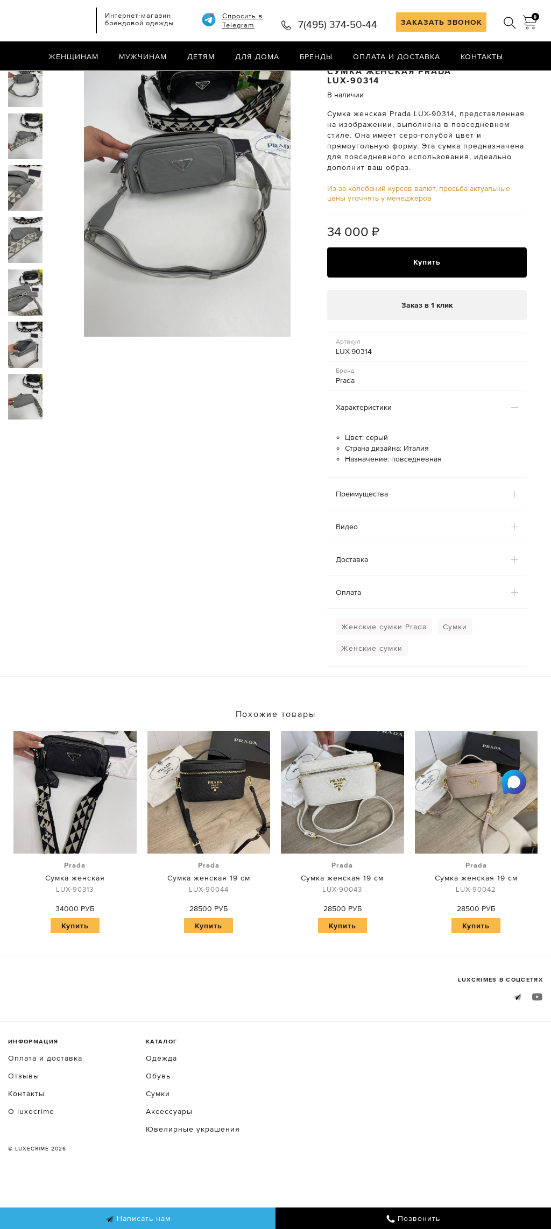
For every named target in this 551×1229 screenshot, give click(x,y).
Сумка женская (75, 921)
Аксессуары (169, 1154)
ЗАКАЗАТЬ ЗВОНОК (441, 22)
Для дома (257, 56)
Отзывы (23, 1118)
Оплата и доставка (396, 56)
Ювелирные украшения (193, 1172)
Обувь (158, 1118)
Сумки (455, 669)
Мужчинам (143, 56)
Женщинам (73, 56)
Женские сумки (371, 690)
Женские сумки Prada (384, 669)
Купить (427, 305)
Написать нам (138, 1219)
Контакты (482, 56)
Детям (201, 56)
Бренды (316, 56)
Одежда (161, 1101)
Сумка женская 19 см (209, 921)
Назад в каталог (508, 79)
